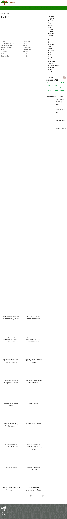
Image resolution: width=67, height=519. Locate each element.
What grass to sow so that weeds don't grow (13, 84)
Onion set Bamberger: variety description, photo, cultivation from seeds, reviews (11, 425)
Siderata (4, 52)
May (56, 85)
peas (49, 23)
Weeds (25, 52)
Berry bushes (5, 56)
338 (40, 495)
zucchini (51, 29)
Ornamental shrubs (7, 43)
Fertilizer (4, 54)
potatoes (51, 34)
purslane (51, 50)
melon (50, 27)
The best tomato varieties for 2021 (10, 181)
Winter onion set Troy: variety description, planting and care (33, 317)
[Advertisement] (22, 29)
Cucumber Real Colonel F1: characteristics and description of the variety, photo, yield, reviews (33, 489)
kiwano (50, 36)
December (62, 90)
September (62, 87)
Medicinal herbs (6, 47)
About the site (6, 512)
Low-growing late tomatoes (8, 60)
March (62, 82)
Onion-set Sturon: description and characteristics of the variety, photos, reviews (33, 467)
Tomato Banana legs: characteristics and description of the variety (19, 253)
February (56, 82)
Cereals (25, 45)
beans (50, 69)
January (48, 82)
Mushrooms (27, 41)
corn (49, 38)
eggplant (51, 19)
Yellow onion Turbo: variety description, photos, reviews (11, 445)
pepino (50, 46)
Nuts (2, 50)
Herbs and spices (7, 45)
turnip (50, 57)
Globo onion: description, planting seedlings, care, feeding (11, 466)
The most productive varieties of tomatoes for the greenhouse (18, 229)
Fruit (25, 54)
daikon (50, 25)
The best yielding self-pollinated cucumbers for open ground (60, 102)
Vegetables (27, 47)
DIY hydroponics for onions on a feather (33, 424)
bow (49, 40)
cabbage (51, 31)
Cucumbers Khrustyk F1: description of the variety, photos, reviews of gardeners (33, 360)
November (56, 90)
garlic (50, 72)
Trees (25, 43)
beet (49, 59)
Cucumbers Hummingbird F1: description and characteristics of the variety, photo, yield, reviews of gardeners (33, 447)
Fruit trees (27, 50)
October (49, 90)
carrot (50, 42)
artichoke (51, 17)
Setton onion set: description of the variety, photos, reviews (33, 381)
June (63, 85)
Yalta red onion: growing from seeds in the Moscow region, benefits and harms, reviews (11, 339)
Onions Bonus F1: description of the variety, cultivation (33, 402)
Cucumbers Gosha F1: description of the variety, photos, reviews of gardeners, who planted (11, 360)
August (55, 87)
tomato (50, 63)
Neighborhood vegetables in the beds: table (13, 205)
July (49, 87)
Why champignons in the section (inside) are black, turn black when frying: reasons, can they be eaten (20, 278)
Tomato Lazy (4, 132)
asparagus (51, 61)
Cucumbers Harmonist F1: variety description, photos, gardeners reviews (11, 403)
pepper (50, 48)
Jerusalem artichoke (54, 65)
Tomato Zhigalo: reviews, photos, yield (11, 156)
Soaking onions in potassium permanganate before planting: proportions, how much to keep (11, 382)
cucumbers (51, 44)
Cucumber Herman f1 (61, 128)
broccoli (50, 21)
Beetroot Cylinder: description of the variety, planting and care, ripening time (11, 489)
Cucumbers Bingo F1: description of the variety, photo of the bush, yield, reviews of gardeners (11, 318)
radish (50, 53)
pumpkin (51, 67)
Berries (25, 56)
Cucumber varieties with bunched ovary (60, 119)
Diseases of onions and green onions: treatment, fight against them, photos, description (33, 339)
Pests (3, 41)
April (49, 85)
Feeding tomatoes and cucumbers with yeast (60, 110)
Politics (3, 514)
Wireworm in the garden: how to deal (11, 108)
